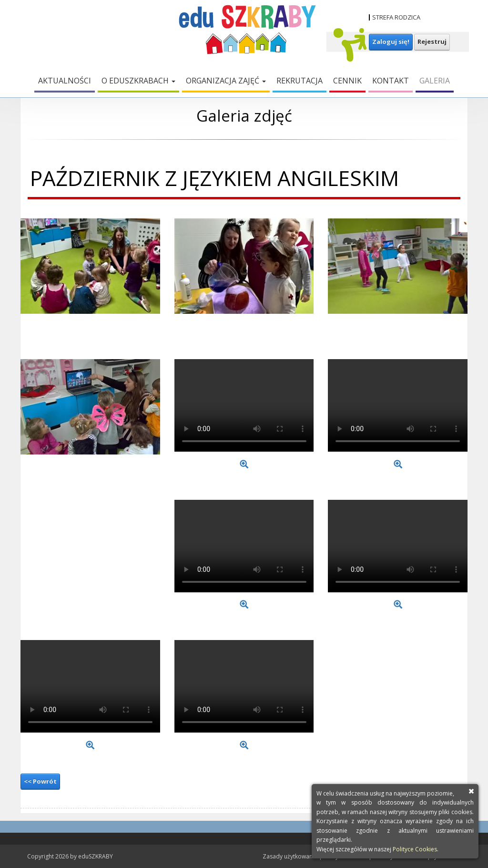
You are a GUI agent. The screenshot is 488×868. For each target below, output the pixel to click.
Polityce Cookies (415, 849)
